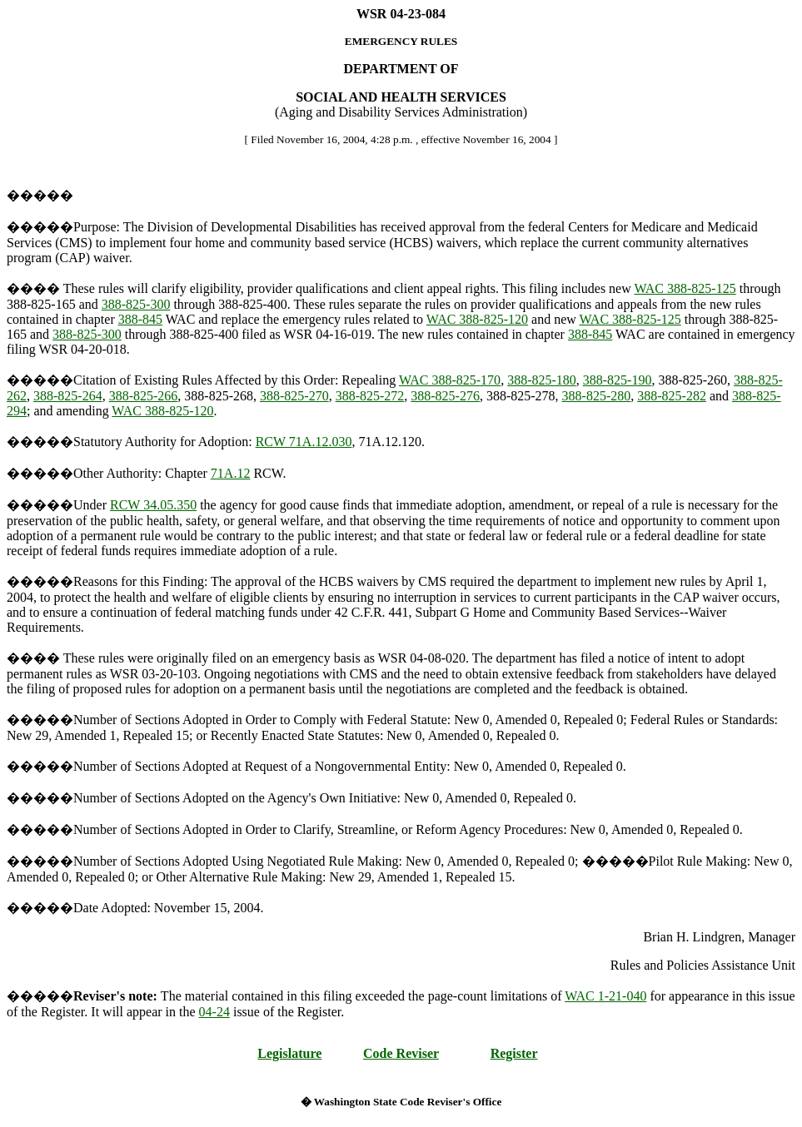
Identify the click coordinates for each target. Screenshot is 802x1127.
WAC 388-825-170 (450, 380)
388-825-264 (67, 396)
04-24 (214, 1012)
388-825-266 (143, 396)
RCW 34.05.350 (153, 505)
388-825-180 (541, 380)
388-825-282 (671, 396)
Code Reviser (401, 1053)
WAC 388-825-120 (477, 319)
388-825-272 (370, 396)
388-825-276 (445, 396)
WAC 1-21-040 (605, 996)
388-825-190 (617, 380)
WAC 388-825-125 (684, 288)
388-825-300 (136, 304)
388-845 (140, 319)
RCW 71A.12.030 (304, 441)
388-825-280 (596, 396)
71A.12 (231, 473)
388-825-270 (294, 396)
